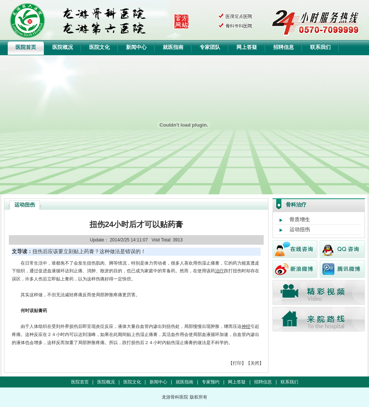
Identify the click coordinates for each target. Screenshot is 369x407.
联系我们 (320, 47)
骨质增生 (299, 219)
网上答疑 (246, 47)
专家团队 (210, 47)
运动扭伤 (299, 229)
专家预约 (210, 382)
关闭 (254, 363)
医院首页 (25, 47)
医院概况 (62, 47)
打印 (237, 363)
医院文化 (99, 47)
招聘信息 (283, 47)
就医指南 (173, 47)
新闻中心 (136, 47)
